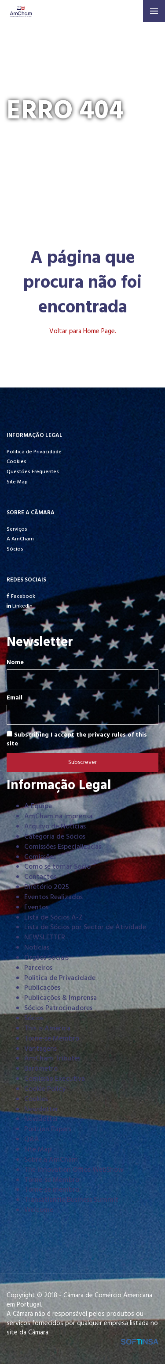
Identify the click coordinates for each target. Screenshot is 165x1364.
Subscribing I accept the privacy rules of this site (77, 739)
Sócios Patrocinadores (58, 1008)
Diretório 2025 (46, 887)
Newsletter (41, 1109)
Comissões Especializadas (62, 847)
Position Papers (47, 1129)
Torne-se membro (51, 1190)
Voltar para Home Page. (82, 331)
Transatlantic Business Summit (71, 1200)
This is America (47, 1028)
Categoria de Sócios (54, 837)
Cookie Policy (45, 1089)
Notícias (36, 948)
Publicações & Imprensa (60, 998)
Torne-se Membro (51, 1039)
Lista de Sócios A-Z (53, 917)
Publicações (42, 988)
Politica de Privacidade (34, 452)
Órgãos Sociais (46, 958)
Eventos (36, 907)
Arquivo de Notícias (55, 826)
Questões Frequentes (33, 471)
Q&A (31, 1139)
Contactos (40, 877)
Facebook (21, 596)
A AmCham (20, 539)
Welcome (38, 1210)
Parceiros (38, 968)
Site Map (17, 482)
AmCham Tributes (52, 1058)
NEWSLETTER (44, 937)
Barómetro (41, 1069)
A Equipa (38, 806)
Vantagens (40, 1049)
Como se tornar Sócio (57, 867)
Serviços (17, 529)
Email (14, 698)
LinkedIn (20, 606)
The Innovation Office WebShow (74, 1170)
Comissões (40, 857)
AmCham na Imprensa (58, 816)
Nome (15, 662)
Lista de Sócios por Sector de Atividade (85, 927)
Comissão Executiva (54, 1079)
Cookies (16, 461)
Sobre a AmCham (51, 1160)
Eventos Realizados (53, 897)
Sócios (15, 549)
